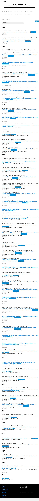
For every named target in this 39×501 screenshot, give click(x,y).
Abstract (3, 85)
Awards (4, 494)
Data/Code (4, 491)
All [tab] (3, 11)
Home (3, 486)
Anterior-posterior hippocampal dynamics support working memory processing (19, 224)
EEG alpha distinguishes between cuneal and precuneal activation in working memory (20, 444)
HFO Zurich (19, 4)
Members (4, 492)
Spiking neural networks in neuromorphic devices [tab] (23, 15)
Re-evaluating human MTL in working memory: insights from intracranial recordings (20, 81)
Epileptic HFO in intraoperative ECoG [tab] (32, 11)
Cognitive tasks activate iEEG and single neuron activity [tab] (9, 15)
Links (3, 34)
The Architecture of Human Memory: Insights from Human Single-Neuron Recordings (20, 281)
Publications (5, 489)
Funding (4, 495)
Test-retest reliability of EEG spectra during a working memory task (16, 438)
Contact (4, 497)
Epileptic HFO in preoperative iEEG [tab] (11, 11)
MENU (5, 1)
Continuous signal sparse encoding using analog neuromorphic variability (17, 62)
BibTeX (5, 34)
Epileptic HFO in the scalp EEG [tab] (21, 11)
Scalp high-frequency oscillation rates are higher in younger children (17, 267)
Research (4, 487)
